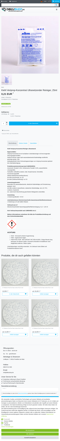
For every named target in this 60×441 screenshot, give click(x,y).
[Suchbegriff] (27, 5)
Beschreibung (12, 143)
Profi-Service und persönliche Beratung (14, 381)
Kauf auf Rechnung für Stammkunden (13, 383)
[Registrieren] (13, 1)
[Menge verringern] (7, 124)
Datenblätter (33, 143)
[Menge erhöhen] (7, 123)
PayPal (6, 423)
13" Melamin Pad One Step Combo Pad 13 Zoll (42, 328)
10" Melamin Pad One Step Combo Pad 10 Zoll (12, 287)
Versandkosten (15, 133)
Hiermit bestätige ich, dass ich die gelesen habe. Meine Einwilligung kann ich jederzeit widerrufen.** (30, 393)
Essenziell (7, 419)
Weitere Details (23, 143)
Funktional (7, 425)
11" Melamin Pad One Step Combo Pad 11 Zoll (42, 287)
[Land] (41, 1)
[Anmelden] (4, 1)
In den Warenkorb (42, 123)
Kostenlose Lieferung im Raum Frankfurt (14, 379)
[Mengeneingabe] (3, 123)
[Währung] (45, 1)
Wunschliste (5, 130)
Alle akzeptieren (30, 430)
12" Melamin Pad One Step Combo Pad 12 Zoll (12, 328)
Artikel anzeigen (48, 294)
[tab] (12, 143)
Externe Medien (8, 421)
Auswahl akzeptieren (30, 437)
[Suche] (56, 5)
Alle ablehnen (30, 434)
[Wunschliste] (49, 1)
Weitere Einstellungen (7, 426)
